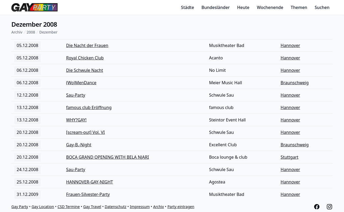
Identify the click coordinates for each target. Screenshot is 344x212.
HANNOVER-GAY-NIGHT (89, 182)
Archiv (16, 32)
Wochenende (270, 7)
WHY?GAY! (76, 120)
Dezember (48, 32)
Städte (187, 7)
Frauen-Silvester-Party (88, 194)
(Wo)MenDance (81, 83)
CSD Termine (69, 206)
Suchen (322, 7)
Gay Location (42, 206)
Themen (299, 7)
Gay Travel (92, 206)
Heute (243, 7)
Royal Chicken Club (85, 58)
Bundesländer (216, 7)
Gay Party (19, 206)
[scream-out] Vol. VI (85, 132)
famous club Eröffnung (88, 107)
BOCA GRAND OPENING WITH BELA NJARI (107, 157)
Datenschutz (115, 206)
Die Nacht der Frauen (87, 45)
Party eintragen (181, 206)
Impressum (140, 206)
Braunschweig (295, 83)
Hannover (290, 45)
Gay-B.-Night (78, 145)
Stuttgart (289, 157)
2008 (31, 32)
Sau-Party (75, 95)
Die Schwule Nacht (84, 70)
